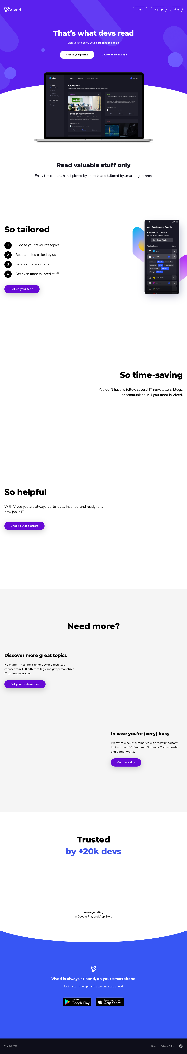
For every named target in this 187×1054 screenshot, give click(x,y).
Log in (140, 9)
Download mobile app (114, 54)
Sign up (159, 9)
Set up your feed (22, 289)
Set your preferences (25, 684)
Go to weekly (126, 762)
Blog (176, 9)
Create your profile (77, 54)
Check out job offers (24, 526)
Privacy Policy (168, 1046)
